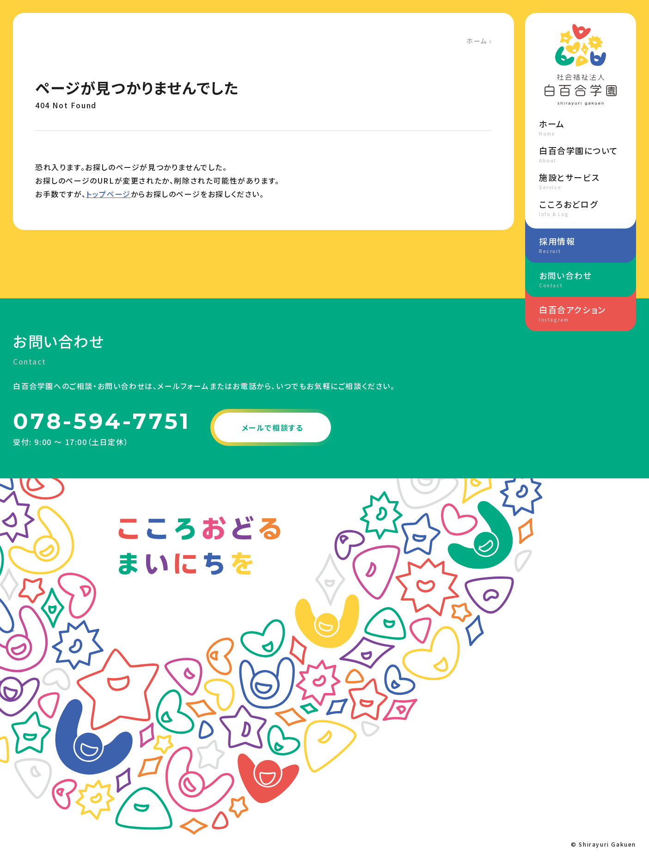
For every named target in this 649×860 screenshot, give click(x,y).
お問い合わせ (580, 279)
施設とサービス (580, 181)
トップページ (108, 193)
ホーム (476, 40)
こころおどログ (580, 207)
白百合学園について (580, 154)
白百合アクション (580, 313)
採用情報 (580, 244)
